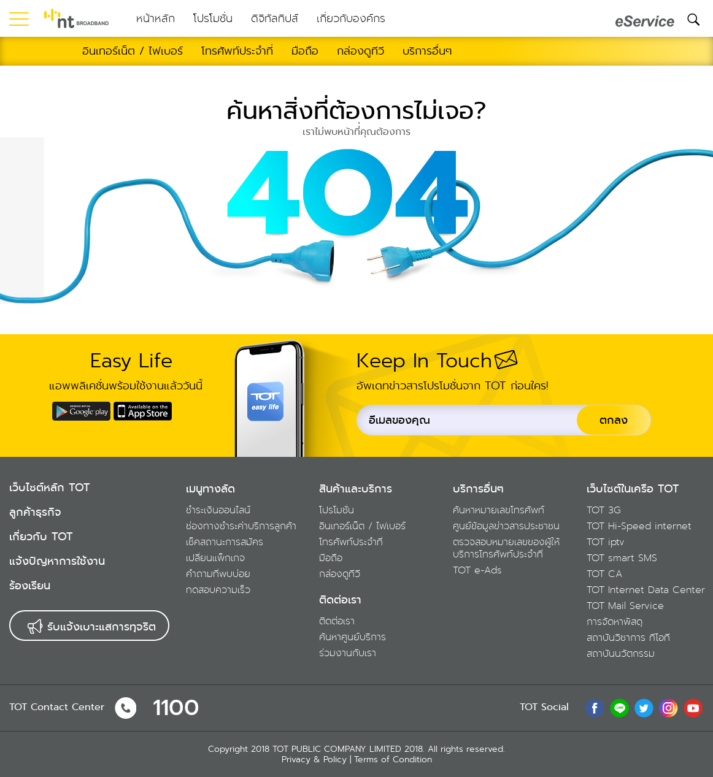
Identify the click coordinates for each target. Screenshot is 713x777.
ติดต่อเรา (340, 600)
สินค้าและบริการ (355, 489)
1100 (176, 708)
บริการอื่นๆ (478, 489)
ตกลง (613, 420)
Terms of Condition (393, 759)
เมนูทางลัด (210, 489)
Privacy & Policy (314, 759)
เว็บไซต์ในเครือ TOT (633, 489)
